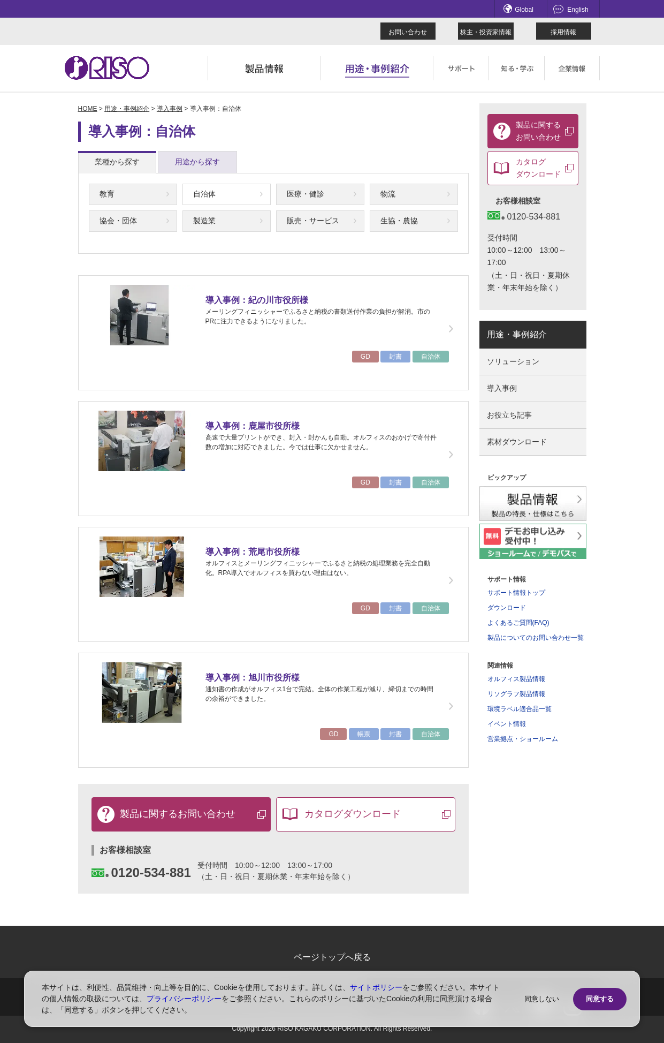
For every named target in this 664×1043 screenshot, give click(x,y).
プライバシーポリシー (184, 998)
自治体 (204, 194)
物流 (387, 194)
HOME (87, 108)
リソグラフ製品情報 (516, 694)
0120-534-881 (141, 872)
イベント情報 (506, 724)
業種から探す (117, 161)
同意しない (541, 999)
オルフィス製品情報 (516, 679)
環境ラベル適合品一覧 (519, 709)
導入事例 (169, 108)
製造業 (204, 220)
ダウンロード (506, 607)
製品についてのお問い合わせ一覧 (535, 637)
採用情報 (563, 32)
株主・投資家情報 (486, 32)
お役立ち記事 (509, 415)
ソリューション (513, 361)
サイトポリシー (376, 987)
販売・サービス (313, 220)
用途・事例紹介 (126, 108)
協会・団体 (118, 220)
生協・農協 (399, 220)
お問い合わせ (407, 32)
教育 (107, 194)
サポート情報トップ (516, 592)
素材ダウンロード (517, 441)
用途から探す (197, 161)
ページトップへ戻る (332, 957)
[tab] (117, 162)
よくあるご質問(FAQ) (518, 622)
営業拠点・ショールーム (522, 739)
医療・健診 (305, 194)
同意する (600, 999)
